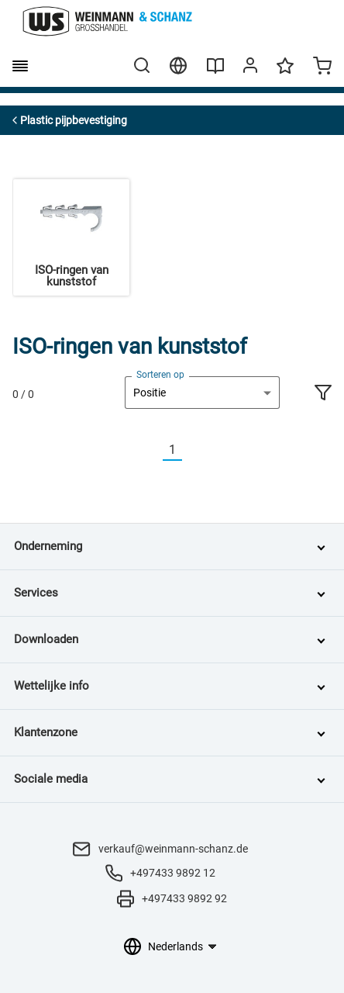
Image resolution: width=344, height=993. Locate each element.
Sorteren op (160, 374)
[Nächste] (191, 450)
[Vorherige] (153, 450)
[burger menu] (20, 66)
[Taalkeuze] (182, 946)
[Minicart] (322, 67)
